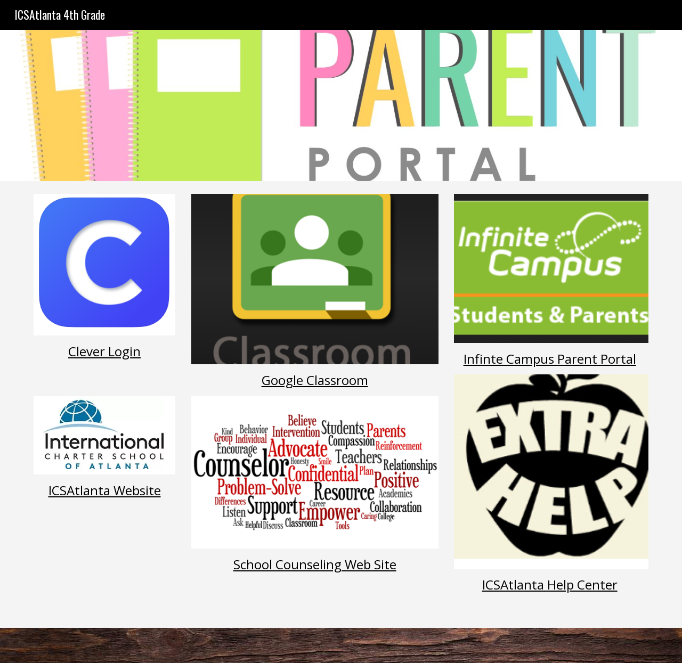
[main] (104, 365)
